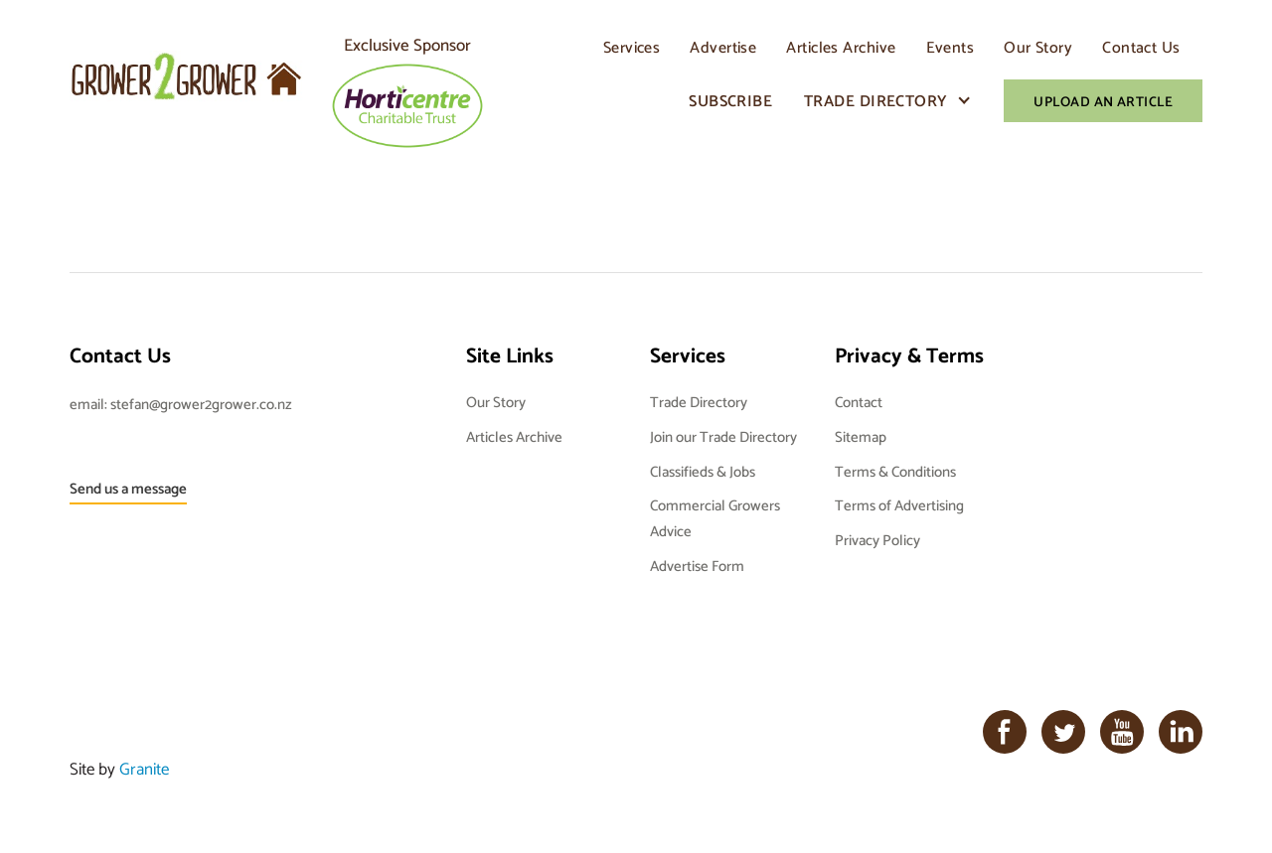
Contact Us (1141, 47)
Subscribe (730, 100)
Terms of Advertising (899, 505)
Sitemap (860, 436)
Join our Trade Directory (723, 436)
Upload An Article (1103, 100)
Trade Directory (876, 100)
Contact (858, 401)
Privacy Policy (877, 539)
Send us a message (128, 488)
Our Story (1038, 47)
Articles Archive (840, 47)
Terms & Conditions (895, 471)
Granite (144, 768)
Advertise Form (697, 565)
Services (632, 47)
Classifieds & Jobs (702, 471)
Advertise (723, 47)
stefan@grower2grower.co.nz (201, 403)
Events (950, 47)
